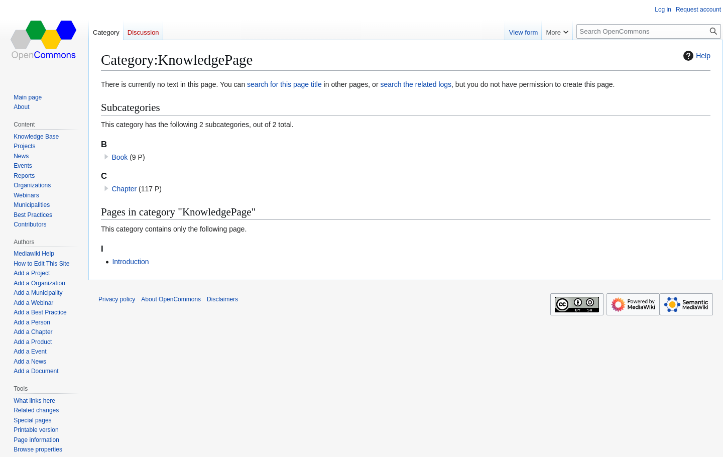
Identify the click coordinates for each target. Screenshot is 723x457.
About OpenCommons (171, 299)
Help (695, 56)
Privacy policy (116, 299)
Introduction (130, 262)
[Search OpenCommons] (648, 31)
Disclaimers (222, 299)
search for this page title (284, 84)
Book (119, 157)
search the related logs (415, 84)
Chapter (124, 189)
